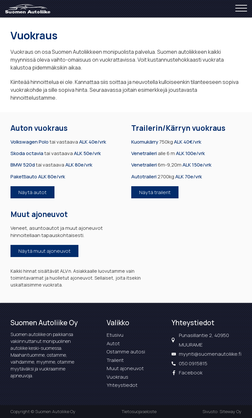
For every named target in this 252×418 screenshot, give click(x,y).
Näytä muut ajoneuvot (44, 251)
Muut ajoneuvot (125, 368)
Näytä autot (32, 192)
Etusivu (115, 334)
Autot (113, 343)
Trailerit (115, 360)
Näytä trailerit (155, 192)
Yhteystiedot (122, 385)
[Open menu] (241, 8)
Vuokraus (117, 376)
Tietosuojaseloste (139, 411)
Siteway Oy (231, 411)
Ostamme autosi (126, 351)
